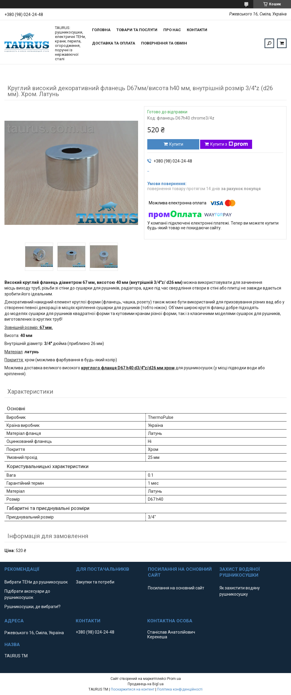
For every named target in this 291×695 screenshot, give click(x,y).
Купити (176, 144)
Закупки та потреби (95, 582)
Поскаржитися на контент (132, 689)
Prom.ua (174, 679)
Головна (101, 30)
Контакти (197, 30)
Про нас (172, 30)
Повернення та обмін (164, 43)
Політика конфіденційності (180, 689)
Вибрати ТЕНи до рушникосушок (36, 582)
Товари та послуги (136, 30)
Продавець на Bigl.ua (146, 684)
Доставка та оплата (113, 43)
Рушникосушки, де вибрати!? (32, 606)
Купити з (229, 144)
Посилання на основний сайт (176, 588)
